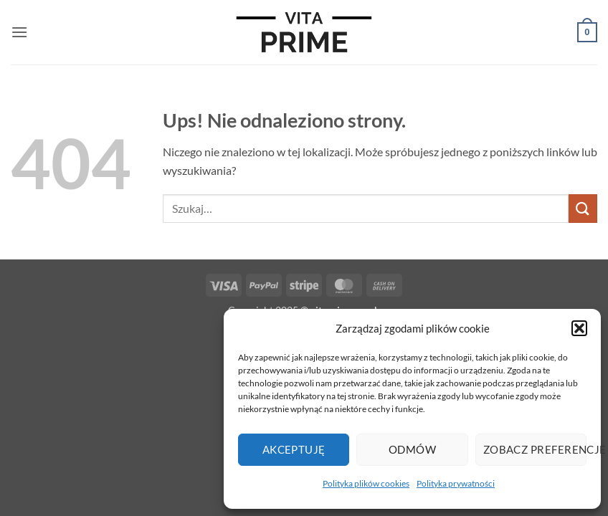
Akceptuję (294, 449)
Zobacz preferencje (534, 449)
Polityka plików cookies (366, 483)
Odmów (412, 449)
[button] (579, 328)
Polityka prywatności (456, 483)
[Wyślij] (583, 208)
